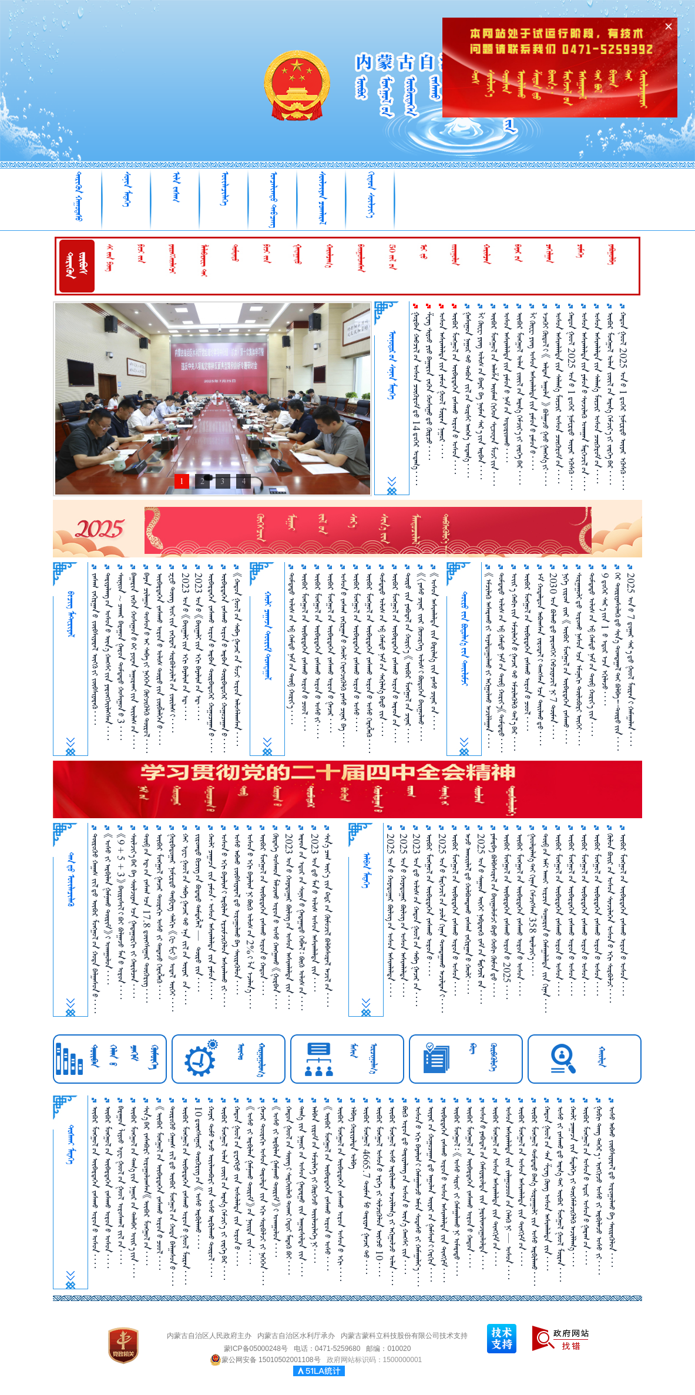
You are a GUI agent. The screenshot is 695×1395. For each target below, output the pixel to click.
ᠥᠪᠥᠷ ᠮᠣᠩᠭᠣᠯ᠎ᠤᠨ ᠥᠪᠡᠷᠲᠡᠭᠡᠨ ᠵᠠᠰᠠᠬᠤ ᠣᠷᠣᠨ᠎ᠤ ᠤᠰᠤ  (356, 652)
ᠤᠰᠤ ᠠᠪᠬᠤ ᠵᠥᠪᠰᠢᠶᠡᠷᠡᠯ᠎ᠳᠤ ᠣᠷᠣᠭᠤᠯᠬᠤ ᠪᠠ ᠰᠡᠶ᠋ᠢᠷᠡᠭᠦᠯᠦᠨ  (237, 913)
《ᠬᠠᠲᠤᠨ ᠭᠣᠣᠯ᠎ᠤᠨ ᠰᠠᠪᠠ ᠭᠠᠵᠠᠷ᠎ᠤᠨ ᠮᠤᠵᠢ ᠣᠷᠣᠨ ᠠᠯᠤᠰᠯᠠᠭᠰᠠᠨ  (237, 659)
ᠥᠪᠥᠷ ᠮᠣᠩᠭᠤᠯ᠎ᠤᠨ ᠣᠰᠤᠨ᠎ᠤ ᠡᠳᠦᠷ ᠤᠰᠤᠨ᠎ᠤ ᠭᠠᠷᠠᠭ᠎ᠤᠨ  (586, 1185)
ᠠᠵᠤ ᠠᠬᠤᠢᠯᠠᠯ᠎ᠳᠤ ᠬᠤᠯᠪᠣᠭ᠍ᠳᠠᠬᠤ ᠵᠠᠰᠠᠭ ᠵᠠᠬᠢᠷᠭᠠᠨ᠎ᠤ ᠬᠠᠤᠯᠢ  (468, 913)
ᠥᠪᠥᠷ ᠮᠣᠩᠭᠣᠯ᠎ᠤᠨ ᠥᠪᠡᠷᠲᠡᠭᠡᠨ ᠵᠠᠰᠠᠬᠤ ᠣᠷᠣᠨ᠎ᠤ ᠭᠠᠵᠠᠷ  (330, 652)
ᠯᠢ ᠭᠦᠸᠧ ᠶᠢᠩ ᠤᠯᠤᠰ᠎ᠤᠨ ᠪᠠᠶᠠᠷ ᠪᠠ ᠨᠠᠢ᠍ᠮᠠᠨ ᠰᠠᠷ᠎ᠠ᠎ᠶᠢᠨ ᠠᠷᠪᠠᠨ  (480, 395)
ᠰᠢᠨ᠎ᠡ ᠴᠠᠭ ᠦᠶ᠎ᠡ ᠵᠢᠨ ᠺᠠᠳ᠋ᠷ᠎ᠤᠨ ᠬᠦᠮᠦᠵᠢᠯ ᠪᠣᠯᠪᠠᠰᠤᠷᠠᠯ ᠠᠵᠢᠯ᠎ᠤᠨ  (327, 920)
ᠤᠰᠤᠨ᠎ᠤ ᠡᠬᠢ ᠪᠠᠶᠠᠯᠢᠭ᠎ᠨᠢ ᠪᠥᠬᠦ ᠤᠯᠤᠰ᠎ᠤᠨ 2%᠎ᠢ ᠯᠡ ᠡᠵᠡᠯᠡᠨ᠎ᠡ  (250, 921)
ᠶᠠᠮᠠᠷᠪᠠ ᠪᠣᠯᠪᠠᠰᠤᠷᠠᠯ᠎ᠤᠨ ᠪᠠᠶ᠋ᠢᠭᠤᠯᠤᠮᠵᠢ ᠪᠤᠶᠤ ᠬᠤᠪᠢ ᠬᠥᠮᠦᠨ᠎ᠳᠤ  (493, 915)
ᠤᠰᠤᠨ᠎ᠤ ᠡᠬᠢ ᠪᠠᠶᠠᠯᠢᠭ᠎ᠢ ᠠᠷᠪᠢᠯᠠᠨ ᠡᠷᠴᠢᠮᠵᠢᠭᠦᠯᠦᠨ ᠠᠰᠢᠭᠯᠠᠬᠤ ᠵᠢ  (224, 920)
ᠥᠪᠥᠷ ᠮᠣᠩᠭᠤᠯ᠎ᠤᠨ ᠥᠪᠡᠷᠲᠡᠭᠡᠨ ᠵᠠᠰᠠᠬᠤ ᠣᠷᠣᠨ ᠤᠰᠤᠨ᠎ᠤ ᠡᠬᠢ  (340, 1193)
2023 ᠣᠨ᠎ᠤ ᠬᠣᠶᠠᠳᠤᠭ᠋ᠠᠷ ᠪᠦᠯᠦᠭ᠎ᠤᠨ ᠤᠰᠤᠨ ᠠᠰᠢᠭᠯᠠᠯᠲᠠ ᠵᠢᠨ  (288, 921)
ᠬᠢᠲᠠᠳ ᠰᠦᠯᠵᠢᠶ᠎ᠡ (371, 195)
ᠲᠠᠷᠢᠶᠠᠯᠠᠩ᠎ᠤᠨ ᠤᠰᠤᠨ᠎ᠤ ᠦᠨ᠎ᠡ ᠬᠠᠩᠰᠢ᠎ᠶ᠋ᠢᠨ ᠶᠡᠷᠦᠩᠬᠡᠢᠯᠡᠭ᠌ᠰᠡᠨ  (107, 656)
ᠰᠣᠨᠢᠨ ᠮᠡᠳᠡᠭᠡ (127, 189)
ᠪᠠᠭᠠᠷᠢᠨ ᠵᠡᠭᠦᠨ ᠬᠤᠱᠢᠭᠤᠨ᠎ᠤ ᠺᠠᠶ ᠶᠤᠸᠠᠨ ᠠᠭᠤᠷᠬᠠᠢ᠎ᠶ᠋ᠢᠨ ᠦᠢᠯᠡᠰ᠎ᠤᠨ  (133, 661)
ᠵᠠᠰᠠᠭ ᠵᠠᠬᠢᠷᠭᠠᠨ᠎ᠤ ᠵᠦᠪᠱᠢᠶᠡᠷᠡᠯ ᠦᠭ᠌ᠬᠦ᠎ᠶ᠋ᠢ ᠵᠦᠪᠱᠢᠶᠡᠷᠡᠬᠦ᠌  (94, 649)
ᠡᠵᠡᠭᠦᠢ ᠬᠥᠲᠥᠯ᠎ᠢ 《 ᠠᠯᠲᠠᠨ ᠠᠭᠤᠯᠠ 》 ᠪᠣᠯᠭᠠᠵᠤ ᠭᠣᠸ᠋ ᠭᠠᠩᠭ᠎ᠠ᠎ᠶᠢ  (545, 399)
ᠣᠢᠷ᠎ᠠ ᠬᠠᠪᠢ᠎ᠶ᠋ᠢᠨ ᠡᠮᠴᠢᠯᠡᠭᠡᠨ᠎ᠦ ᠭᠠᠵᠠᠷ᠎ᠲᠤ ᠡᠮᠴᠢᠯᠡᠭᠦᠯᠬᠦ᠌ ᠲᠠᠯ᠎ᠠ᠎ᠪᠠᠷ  (514, 662)
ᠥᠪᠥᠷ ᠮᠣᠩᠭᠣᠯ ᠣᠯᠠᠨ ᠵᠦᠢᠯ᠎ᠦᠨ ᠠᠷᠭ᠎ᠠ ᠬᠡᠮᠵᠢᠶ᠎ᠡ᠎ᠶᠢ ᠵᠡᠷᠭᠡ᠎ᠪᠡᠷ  (519, 398)
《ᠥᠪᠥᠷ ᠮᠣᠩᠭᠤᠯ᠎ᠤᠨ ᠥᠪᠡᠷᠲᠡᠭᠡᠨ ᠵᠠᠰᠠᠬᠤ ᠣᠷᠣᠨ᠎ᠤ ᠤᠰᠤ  (327, 1188)
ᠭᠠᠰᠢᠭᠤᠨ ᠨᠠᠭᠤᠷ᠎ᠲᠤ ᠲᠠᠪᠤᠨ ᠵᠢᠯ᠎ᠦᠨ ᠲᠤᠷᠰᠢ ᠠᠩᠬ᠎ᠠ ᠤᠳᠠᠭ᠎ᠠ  (468, 395)
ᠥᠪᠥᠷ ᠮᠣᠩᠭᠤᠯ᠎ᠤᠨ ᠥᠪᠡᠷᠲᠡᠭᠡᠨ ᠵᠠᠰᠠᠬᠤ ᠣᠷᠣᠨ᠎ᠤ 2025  (506, 916)
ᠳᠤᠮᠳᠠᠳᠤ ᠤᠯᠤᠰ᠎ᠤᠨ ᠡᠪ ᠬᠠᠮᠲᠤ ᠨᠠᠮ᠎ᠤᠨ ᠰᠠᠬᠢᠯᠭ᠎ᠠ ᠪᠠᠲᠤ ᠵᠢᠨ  (382, 654)
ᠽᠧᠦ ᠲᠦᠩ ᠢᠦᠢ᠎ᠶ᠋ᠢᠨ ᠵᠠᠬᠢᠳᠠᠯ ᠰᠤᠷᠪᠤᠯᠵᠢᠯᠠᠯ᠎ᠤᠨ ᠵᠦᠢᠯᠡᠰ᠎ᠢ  (172, 652)
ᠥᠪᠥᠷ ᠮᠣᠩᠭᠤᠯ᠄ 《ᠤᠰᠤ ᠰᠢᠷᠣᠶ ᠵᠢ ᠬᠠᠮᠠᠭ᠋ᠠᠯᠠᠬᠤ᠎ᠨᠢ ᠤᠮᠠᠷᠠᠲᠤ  (456, 1191)
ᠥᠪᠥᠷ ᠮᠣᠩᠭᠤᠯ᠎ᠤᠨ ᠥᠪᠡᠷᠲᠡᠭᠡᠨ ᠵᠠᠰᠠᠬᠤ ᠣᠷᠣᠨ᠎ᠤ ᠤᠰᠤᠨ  (519, 914)
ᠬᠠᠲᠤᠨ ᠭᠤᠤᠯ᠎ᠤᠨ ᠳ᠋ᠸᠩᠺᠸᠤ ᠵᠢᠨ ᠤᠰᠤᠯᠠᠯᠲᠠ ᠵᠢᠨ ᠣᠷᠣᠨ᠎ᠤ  (237, 1186)
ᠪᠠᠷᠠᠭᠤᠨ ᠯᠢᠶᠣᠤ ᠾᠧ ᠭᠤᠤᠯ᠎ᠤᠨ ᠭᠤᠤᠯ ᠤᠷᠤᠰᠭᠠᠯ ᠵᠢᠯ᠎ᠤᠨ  (120, 1185)
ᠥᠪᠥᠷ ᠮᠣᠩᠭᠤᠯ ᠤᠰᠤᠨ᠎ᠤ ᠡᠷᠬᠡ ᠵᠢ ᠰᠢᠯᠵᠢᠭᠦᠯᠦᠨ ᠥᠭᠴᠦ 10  (379, 1191)
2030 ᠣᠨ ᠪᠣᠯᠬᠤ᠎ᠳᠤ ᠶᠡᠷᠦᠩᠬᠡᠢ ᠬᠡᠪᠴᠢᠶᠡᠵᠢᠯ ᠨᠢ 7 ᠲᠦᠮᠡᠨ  (553, 656)
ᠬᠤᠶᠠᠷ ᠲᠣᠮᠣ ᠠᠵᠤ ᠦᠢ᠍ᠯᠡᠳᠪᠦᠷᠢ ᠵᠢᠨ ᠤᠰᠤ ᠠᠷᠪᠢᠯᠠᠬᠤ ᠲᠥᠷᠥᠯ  (211, 1191)
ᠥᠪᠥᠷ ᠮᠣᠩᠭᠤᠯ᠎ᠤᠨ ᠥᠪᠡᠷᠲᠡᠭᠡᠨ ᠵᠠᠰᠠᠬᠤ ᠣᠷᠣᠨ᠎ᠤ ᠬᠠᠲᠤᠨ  (469, 1187)
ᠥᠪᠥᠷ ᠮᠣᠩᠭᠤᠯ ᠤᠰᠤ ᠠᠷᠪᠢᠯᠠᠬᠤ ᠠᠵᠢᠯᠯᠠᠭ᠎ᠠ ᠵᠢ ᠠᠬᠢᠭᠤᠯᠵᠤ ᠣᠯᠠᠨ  (392, 1195)
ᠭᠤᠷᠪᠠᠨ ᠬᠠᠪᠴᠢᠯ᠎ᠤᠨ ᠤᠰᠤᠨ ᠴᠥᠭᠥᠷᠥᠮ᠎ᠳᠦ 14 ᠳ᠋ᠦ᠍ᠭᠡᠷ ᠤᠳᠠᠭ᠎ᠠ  (416, 398)
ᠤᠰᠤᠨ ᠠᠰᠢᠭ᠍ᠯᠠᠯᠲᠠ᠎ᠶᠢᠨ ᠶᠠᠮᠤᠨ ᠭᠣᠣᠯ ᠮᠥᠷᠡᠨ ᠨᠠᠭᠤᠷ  (442, 385)
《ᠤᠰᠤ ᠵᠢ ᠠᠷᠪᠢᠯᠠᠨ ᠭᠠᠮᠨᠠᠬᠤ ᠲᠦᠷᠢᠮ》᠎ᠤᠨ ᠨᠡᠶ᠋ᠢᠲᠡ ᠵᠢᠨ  (250, 1185)
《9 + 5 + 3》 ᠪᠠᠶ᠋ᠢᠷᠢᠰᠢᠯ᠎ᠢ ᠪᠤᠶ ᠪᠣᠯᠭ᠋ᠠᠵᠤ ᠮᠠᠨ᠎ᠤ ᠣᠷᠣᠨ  (120, 916)
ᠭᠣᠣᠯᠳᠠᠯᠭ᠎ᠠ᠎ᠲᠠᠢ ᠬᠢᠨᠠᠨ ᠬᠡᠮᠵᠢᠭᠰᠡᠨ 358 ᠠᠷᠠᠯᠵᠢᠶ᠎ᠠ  (532, 904)
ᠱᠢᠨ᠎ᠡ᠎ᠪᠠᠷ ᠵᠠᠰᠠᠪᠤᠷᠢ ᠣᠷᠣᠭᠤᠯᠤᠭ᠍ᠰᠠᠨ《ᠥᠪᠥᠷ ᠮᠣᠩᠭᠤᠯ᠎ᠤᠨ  (146, 1185)
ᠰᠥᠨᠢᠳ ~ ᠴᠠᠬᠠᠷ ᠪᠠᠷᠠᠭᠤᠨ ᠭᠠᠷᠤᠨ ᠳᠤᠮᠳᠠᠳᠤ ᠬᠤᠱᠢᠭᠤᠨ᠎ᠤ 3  (120, 656)
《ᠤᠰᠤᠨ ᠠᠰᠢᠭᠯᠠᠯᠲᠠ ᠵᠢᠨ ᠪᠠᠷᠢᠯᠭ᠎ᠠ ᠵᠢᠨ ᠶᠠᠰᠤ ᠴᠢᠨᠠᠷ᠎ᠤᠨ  (433, 651)
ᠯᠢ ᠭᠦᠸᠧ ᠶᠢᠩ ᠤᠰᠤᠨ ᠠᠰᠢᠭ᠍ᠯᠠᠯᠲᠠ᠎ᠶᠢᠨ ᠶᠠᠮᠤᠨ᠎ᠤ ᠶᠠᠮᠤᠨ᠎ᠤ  (532, 391)
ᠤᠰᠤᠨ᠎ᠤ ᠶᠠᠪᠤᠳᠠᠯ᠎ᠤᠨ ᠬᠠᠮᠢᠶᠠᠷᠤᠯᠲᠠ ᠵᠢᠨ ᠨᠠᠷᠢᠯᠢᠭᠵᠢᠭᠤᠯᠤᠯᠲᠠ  (482, 1187)
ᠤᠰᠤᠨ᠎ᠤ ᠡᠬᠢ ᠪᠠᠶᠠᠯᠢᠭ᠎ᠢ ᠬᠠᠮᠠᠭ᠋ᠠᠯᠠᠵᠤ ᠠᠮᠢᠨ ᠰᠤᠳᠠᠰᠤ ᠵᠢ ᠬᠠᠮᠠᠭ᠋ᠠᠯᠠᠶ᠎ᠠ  (418, 1196)
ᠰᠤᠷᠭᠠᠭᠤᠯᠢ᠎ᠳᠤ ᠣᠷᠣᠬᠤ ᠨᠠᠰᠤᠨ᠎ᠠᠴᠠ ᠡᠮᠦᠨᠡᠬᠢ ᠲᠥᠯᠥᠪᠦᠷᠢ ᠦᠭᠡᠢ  (579, 659)
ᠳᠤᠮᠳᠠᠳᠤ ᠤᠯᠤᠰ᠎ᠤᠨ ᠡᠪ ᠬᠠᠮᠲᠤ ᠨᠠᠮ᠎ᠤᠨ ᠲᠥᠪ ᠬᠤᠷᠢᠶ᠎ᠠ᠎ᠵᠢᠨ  (591, 654)
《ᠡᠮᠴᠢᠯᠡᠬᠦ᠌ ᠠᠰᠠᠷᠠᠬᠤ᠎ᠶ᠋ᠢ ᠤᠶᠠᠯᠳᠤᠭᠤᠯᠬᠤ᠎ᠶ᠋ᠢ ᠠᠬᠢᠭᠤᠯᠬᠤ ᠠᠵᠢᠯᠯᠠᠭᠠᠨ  (488, 660)
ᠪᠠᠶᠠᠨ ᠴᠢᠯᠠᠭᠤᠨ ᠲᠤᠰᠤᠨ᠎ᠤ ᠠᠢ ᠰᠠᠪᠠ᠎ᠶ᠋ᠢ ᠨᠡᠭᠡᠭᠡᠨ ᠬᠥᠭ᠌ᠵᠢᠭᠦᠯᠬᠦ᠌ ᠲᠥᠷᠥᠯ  (146, 663)
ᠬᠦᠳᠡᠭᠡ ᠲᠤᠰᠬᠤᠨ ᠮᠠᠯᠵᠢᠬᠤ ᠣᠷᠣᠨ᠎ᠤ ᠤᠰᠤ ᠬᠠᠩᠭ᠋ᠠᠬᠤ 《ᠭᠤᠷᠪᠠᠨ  (275, 921)
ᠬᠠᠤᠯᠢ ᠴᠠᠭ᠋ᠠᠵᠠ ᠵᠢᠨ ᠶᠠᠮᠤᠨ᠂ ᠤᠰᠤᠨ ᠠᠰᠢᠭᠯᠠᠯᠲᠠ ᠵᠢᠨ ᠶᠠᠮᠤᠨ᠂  (211, 916)
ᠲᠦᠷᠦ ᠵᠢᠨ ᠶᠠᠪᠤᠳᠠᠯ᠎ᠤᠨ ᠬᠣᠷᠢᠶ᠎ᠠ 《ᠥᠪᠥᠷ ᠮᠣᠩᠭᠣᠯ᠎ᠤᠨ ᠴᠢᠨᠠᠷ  (408, 657)
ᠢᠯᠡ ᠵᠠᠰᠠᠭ (176, 187)
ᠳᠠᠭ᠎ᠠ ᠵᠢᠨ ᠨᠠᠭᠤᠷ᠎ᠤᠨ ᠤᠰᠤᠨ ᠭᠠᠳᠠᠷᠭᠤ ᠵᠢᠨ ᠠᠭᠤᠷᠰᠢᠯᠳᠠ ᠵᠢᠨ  (301, 1191)
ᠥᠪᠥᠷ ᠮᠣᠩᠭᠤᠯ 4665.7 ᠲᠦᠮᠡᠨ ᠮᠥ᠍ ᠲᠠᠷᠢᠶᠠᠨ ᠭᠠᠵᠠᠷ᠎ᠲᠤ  (366, 1190)
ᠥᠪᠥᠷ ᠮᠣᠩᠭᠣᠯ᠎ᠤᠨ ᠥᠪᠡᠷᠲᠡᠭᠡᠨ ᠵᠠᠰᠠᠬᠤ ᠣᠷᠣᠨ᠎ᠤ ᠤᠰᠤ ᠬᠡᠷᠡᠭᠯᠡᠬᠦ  (369, 663)
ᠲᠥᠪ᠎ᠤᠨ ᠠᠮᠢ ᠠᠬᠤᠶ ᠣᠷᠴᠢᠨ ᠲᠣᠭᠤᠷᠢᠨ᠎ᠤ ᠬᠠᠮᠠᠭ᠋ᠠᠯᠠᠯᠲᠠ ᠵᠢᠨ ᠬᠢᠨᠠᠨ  (545, 923)
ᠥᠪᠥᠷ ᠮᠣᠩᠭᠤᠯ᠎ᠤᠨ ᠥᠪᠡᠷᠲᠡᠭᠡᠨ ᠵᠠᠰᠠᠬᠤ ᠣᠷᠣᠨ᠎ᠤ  (429, 904)
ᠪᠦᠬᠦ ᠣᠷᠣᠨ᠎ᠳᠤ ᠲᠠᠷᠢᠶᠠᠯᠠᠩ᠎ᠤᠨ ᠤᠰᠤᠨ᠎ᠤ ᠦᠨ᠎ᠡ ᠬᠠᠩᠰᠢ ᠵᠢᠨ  (405, 1190)
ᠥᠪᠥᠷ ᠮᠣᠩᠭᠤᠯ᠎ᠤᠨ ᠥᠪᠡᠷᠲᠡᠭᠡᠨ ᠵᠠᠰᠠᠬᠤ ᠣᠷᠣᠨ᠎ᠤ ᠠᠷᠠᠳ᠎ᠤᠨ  (395, 657)
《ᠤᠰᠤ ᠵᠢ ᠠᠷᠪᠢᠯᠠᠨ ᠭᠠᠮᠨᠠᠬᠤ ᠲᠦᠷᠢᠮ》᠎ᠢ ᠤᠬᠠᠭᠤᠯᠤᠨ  (107, 908)
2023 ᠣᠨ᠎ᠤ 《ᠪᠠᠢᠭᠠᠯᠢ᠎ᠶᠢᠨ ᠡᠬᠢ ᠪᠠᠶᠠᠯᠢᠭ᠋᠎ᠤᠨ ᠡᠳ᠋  (185, 646)
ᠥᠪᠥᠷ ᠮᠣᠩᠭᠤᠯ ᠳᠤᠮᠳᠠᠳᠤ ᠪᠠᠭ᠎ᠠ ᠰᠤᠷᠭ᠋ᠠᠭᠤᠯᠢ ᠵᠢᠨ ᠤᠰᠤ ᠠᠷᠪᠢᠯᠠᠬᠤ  (534, 1196)
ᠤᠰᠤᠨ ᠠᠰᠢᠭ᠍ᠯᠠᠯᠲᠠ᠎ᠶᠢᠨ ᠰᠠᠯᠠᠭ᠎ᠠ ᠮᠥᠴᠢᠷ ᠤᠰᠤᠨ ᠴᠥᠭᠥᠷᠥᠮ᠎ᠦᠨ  (558, 397)
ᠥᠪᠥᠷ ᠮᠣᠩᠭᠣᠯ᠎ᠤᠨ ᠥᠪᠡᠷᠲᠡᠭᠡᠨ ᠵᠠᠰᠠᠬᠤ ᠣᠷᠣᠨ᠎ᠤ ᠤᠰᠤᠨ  (455, 393)
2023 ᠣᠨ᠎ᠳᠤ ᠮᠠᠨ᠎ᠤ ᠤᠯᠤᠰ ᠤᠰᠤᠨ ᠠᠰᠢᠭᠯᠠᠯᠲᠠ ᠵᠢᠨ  (314, 912)
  (322, 198)
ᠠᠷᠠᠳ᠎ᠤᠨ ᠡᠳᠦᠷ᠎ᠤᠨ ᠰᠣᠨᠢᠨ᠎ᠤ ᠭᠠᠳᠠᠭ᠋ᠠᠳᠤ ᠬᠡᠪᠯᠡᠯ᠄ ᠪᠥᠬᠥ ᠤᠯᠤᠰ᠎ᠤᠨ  (301, 921)
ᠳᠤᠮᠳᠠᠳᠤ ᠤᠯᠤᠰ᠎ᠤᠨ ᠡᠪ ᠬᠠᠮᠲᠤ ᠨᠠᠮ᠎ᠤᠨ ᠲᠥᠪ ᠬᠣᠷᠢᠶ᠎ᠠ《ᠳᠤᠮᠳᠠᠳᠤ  (501, 662)
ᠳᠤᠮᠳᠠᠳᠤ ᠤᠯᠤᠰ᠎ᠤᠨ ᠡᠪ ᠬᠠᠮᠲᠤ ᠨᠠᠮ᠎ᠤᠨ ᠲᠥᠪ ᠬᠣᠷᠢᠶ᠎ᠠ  (291, 648)
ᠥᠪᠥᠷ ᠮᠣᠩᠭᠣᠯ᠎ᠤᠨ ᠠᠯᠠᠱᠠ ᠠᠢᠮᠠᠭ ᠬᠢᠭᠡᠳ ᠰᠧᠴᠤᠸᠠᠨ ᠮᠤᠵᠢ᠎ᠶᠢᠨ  (493, 399)
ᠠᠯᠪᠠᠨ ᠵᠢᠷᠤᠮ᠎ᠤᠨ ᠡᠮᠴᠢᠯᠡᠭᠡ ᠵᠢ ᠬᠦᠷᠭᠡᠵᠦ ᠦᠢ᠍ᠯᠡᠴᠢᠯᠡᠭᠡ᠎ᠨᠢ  (314, 1184)
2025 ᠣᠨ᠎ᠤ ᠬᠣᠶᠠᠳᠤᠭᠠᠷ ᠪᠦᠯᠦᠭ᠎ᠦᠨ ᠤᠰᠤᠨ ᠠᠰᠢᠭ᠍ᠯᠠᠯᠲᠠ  (390, 915)
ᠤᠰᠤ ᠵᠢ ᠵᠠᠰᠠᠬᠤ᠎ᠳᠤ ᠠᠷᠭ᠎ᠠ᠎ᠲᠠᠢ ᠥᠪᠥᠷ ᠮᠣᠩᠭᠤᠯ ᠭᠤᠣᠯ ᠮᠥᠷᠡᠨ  (560, 1194)
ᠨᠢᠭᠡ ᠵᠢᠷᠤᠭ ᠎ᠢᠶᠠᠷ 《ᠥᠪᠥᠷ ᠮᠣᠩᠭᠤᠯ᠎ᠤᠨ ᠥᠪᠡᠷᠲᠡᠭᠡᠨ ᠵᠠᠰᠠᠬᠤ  (566, 658)
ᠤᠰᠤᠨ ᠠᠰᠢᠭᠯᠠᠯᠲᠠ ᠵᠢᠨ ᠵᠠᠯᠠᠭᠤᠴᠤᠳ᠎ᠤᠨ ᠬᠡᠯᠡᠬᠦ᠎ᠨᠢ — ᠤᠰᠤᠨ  (508, 1192)
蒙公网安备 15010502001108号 (265, 1360)
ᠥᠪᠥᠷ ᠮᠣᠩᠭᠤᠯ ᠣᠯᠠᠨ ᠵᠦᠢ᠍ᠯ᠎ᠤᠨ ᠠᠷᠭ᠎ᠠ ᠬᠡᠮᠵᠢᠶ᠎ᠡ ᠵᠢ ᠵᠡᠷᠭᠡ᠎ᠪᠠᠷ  (224, 1193)
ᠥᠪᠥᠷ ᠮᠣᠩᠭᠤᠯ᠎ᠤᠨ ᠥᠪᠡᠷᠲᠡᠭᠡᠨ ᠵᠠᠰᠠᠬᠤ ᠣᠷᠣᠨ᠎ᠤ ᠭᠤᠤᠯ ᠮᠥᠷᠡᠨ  (185, 1195)
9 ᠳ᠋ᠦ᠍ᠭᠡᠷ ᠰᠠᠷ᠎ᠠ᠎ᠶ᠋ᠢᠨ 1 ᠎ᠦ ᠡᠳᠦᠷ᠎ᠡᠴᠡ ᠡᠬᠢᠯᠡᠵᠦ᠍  (604, 639)
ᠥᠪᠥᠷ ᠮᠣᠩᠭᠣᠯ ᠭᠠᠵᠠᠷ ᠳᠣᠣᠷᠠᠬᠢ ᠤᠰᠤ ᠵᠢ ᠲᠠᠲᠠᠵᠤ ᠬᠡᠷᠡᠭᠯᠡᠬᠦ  (159, 916)
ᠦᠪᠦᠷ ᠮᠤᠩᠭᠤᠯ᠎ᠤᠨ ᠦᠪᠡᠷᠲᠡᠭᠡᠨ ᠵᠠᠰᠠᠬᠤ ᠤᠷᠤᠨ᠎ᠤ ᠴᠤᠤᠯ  (304, 652)
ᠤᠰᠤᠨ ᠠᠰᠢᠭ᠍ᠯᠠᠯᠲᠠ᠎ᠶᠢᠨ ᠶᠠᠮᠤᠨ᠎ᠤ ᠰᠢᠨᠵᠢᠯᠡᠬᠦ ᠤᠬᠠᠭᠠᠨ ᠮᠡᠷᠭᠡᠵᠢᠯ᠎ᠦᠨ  (584, 401)
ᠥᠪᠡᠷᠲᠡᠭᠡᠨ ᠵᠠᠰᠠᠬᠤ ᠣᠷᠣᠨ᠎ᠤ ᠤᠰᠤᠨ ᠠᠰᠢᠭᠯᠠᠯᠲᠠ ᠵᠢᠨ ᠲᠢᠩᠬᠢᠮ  (443, 1194)
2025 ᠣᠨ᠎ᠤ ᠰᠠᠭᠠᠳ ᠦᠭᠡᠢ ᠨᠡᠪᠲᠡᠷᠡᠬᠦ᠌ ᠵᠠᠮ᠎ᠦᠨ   (480, 918)
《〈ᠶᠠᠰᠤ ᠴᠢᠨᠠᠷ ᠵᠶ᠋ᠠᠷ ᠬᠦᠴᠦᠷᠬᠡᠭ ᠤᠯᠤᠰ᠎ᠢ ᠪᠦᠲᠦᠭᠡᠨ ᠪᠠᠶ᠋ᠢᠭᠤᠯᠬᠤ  (421, 657)
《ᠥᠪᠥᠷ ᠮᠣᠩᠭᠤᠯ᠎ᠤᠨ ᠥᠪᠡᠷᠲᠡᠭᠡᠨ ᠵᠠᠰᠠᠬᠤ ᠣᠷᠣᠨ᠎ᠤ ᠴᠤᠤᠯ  (159, 1188)
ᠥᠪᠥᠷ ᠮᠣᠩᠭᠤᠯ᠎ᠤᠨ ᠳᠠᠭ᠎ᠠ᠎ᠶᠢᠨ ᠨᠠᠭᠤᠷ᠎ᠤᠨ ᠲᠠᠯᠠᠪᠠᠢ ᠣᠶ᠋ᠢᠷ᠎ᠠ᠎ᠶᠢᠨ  (133, 1192)
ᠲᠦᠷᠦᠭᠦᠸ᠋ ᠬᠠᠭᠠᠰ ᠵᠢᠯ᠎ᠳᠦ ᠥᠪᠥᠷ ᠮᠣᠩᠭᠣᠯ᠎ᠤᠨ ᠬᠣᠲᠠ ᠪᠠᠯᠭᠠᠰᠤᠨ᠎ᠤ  (94, 923)
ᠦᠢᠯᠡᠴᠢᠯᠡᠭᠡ (224, 189)
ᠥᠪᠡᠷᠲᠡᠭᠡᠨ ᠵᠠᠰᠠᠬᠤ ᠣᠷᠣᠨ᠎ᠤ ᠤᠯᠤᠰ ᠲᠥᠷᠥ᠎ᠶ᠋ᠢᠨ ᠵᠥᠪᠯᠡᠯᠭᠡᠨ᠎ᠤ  (159, 659)
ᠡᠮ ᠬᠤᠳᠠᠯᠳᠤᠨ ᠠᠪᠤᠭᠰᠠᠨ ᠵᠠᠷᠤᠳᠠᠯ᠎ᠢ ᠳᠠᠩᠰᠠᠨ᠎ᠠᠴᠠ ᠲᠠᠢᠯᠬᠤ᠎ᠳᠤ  (540, 659)
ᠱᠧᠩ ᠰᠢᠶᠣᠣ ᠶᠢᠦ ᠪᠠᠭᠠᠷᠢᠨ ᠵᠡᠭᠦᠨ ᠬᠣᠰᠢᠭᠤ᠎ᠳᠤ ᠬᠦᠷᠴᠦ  (429, 386)
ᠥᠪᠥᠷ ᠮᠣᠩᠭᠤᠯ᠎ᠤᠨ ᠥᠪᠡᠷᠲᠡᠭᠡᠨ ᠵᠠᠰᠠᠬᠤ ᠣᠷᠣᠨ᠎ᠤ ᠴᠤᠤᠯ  (527, 652)
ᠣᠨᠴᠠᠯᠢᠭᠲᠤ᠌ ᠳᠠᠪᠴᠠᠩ (273, 200)
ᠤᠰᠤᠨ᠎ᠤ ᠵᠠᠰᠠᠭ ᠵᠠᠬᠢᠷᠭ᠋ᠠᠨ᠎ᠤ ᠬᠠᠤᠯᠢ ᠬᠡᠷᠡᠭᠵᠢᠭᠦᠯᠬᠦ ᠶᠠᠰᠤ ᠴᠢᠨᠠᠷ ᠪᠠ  (343, 660)
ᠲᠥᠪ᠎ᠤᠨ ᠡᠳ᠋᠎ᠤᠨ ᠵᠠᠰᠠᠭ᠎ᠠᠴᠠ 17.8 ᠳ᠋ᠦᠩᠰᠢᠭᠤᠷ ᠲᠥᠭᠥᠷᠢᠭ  (146, 918)
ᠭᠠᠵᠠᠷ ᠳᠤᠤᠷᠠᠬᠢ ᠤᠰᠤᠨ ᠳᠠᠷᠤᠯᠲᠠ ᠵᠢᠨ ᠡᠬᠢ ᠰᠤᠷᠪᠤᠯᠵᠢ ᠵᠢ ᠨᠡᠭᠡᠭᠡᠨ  (262, 1195)
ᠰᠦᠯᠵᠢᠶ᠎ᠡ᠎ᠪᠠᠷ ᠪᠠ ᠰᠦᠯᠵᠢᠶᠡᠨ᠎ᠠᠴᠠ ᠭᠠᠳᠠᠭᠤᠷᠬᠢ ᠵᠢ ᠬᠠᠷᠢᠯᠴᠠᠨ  (133, 915)
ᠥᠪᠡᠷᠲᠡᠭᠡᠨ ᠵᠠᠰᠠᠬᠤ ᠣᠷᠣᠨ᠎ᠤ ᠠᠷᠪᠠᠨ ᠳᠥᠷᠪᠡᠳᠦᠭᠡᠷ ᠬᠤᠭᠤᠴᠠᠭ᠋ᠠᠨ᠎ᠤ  (224, 662)
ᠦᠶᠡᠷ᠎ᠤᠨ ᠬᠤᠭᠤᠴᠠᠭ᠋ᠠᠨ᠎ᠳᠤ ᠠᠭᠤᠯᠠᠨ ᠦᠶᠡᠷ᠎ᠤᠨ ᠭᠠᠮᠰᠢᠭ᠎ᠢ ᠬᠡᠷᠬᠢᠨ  (431, 1194)
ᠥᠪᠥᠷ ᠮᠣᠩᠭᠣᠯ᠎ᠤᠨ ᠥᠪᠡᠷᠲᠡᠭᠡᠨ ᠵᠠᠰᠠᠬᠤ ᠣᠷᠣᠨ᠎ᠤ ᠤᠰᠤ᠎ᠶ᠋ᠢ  (317, 655)
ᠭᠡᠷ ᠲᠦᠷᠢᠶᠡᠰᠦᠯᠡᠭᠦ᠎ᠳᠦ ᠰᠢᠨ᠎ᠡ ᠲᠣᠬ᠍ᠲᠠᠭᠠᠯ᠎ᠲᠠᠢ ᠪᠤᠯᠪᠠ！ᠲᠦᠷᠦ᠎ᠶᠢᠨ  (617, 662)
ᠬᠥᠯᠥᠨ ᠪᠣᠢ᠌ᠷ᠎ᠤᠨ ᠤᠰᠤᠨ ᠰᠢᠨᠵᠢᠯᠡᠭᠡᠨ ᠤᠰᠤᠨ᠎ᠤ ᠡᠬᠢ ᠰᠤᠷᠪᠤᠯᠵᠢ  (610, 918)
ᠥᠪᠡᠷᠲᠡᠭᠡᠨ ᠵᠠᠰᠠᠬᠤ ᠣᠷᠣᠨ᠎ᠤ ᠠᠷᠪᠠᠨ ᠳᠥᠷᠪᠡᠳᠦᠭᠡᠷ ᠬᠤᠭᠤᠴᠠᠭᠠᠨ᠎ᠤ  (211, 662)
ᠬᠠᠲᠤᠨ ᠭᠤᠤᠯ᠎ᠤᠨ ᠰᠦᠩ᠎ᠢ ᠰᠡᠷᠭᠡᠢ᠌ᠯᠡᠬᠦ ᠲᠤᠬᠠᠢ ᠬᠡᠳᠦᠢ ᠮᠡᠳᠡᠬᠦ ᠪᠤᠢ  (288, 1190)
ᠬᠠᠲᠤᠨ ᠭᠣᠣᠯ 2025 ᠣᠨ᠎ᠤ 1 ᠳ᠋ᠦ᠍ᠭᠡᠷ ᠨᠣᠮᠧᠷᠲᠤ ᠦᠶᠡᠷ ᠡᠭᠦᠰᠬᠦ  (571, 401)
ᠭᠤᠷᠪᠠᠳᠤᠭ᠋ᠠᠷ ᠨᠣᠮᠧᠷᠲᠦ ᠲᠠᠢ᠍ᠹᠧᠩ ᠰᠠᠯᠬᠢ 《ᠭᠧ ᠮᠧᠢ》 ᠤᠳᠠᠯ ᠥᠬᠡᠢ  (172, 922)
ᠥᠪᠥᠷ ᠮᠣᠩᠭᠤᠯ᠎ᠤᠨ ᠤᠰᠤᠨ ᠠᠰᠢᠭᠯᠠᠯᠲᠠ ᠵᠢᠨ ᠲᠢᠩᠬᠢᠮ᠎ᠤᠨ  (495, 1186)
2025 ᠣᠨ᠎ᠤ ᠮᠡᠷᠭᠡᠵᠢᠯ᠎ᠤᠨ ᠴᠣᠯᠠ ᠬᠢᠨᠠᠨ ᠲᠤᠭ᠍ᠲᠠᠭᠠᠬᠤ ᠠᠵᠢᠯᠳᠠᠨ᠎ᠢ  (442, 923)
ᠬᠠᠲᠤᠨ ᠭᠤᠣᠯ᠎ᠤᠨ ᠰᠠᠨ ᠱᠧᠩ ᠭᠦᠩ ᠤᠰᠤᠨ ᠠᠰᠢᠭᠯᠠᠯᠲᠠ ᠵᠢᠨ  (547, 1188)
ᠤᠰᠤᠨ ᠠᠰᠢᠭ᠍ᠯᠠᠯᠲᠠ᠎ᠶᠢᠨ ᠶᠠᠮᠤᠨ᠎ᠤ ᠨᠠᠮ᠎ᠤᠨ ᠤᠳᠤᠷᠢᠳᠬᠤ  (506, 387)
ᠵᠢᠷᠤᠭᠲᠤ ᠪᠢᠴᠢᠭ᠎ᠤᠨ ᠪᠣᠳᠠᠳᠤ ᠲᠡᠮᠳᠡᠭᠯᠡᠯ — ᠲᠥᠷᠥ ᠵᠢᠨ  (198, 912)
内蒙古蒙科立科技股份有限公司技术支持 (404, 1336)
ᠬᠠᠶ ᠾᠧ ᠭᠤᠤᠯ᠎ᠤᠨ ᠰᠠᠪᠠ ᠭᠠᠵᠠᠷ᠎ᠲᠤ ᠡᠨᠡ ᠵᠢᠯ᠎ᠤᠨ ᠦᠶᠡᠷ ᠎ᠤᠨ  (185, 918)
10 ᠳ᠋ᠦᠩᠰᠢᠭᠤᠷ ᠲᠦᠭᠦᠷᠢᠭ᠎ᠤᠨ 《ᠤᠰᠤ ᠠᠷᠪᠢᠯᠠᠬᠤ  (198, 1177)
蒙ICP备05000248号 (256, 1348)
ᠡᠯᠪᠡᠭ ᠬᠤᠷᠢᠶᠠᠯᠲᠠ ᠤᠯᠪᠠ (353, 1137)
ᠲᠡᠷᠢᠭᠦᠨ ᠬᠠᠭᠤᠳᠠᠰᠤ (78, 196)
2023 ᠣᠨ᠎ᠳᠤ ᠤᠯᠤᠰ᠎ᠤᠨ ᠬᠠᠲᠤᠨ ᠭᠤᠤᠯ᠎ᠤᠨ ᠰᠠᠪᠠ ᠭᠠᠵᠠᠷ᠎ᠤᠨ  (416, 919)
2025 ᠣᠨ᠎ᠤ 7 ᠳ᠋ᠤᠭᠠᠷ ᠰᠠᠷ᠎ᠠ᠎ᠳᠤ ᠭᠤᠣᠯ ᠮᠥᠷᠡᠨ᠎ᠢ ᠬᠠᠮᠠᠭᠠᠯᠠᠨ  (630, 659)
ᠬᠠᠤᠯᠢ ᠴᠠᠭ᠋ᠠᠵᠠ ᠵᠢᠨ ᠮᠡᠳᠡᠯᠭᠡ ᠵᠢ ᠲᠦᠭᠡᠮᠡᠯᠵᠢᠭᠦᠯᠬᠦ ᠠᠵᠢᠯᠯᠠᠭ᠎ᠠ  (573, 1186)
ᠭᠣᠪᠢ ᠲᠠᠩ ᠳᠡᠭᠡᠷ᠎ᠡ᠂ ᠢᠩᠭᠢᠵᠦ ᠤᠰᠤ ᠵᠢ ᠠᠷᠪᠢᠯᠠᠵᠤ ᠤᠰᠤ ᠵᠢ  (599, 1190)
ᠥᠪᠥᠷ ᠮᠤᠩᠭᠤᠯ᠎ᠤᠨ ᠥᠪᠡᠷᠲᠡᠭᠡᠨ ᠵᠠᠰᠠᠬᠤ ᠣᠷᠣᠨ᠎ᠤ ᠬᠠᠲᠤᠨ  (262, 914)
